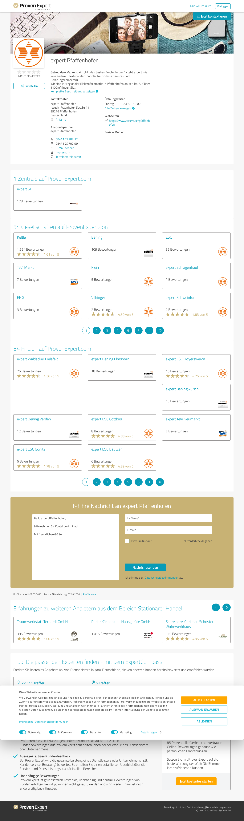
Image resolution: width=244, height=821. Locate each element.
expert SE (24, 189)
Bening (96, 237)
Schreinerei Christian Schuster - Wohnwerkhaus (191, 624)
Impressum (26, 803)
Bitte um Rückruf (141, 541)
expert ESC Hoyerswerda (185, 359)
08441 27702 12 (67, 139)
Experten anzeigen (34, 703)
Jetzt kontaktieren (212, 16)
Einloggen (223, 6)
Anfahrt (61, 119)
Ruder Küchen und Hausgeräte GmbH (121, 621)
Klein (95, 267)
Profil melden (90, 594)
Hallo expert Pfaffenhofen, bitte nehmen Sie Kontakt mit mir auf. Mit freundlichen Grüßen (75, 547)
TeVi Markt (25, 267)
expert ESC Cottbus (106, 419)
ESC (169, 237)
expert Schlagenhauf (182, 267)
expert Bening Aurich (182, 388)
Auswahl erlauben (204, 791)
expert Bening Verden (34, 419)
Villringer (98, 297)
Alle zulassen (204, 781)
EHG (20, 297)
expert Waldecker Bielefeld (37, 359)
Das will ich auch (200, 6)
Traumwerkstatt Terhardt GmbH (42, 621)
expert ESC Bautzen (107, 449)
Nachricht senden (145, 567)
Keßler (22, 237)
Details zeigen (149, 814)
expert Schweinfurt (181, 297)
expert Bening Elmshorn (110, 359)
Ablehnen (204, 803)
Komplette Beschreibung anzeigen (74, 91)
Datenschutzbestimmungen (52, 803)
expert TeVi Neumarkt (183, 419)
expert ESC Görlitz (31, 449)
